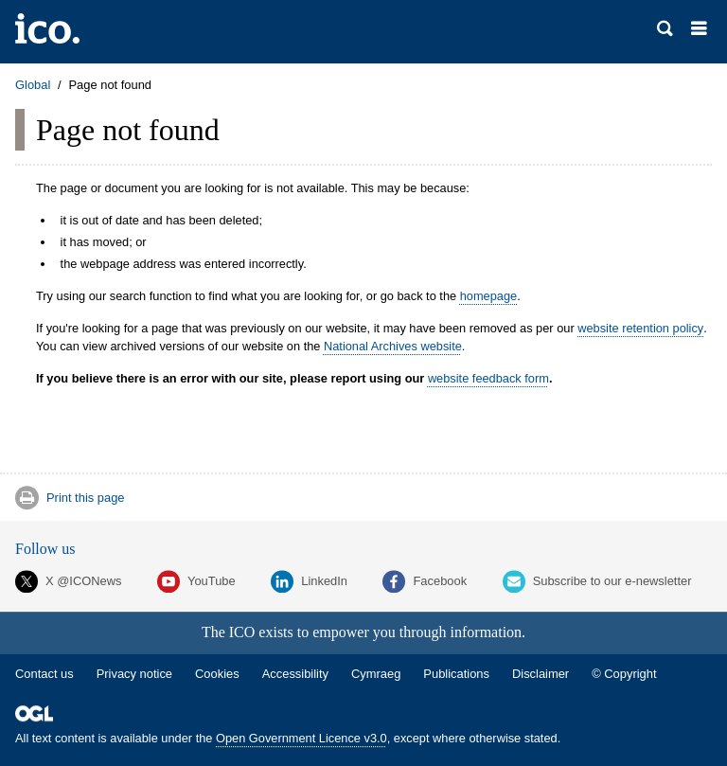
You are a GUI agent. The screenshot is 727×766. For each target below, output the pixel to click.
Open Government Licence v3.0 (301, 738)
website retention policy (640, 328)
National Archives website (393, 346)
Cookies (217, 674)
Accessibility (295, 674)
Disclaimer (540, 674)
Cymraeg (375, 674)
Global (32, 85)
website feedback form (488, 378)
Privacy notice (134, 674)
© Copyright (624, 674)
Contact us (44, 674)
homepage (488, 296)
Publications (456, 674)
